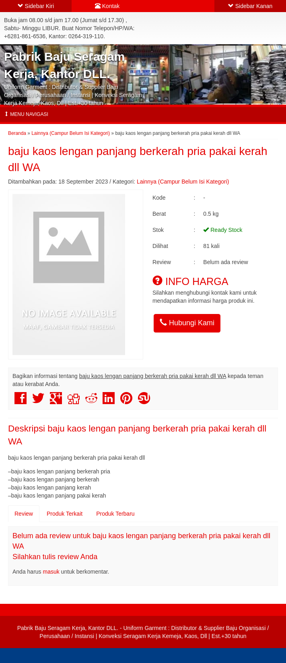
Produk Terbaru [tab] (115, 513)
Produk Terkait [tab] (64, 513)
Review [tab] (23, 513)
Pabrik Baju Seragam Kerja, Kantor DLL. (67, 628)
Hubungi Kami (187, 322)
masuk (51, 571)
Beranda (17, 133)
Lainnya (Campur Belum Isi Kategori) (70, 133)
